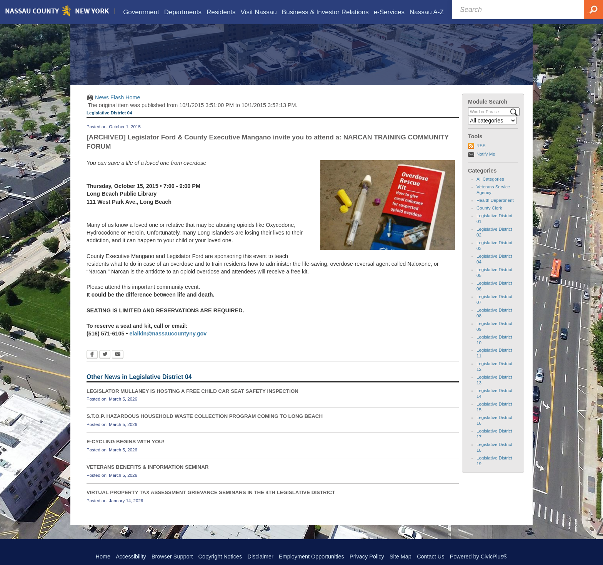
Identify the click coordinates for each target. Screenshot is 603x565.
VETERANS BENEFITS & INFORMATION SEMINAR (147, 478)
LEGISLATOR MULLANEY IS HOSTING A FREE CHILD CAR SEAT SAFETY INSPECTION (192, 402)
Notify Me (485, 165)
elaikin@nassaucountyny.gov (168, 345)
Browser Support (172, 556)
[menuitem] (141, 12)
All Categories (490, 190)
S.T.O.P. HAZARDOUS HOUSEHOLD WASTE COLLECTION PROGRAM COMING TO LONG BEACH (205, 427)
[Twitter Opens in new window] (104, 366)
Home (103, 556)
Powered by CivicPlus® (479, 556)
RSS (481, 156)
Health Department (495, 211)
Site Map (400, 556)
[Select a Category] (492, 132)
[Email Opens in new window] (117, 366)
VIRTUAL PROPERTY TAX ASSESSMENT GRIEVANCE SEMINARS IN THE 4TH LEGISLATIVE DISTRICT (211, 503)
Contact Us (430, 556)
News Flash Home (117, 109)
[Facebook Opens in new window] (92, 366)
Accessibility (131, 556)
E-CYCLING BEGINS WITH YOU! (126, 453)
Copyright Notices (220, 556)
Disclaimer (260, 556)
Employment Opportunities (311, 556)
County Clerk (489, 219)
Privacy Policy (367, 556)
